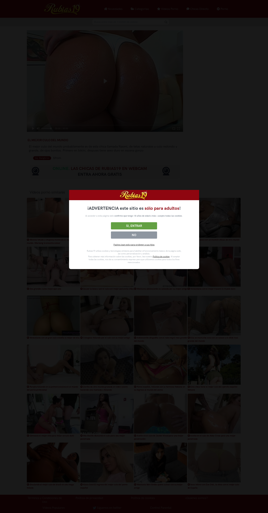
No (134, 235)
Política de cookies (161, 256)
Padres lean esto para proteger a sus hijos (134, 244)
